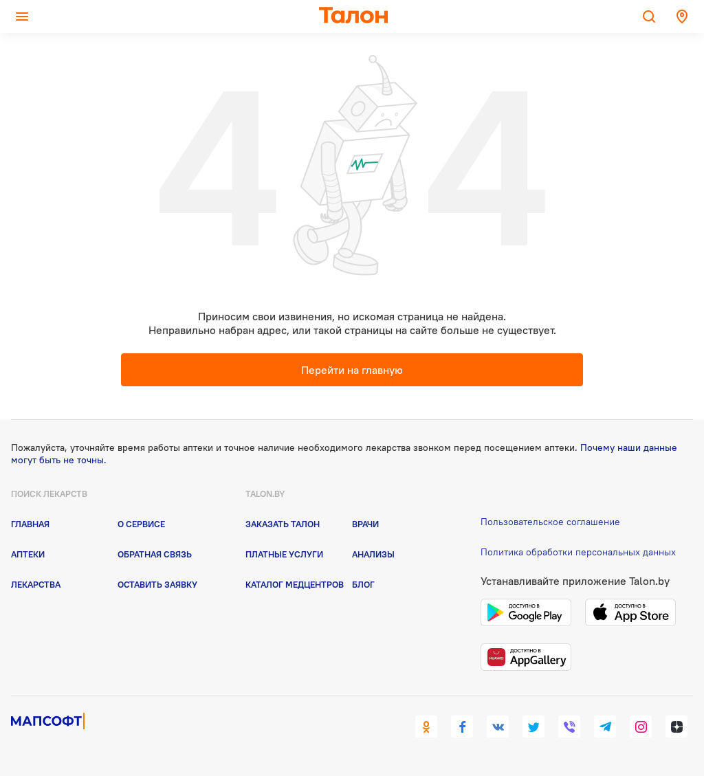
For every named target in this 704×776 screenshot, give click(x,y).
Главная (30, 523)
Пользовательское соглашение (550, 522)
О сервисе (141, 523)
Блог (363, 584)
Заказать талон (282, 523)
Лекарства (35, 584)
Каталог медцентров (294, 584)
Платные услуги (284, 553)
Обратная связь (155, 553)
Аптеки (28, 553)
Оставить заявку (157, 584)
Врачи (365, 523)
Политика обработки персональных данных (578, 552)
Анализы (373, 553)
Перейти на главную (352, 370)
